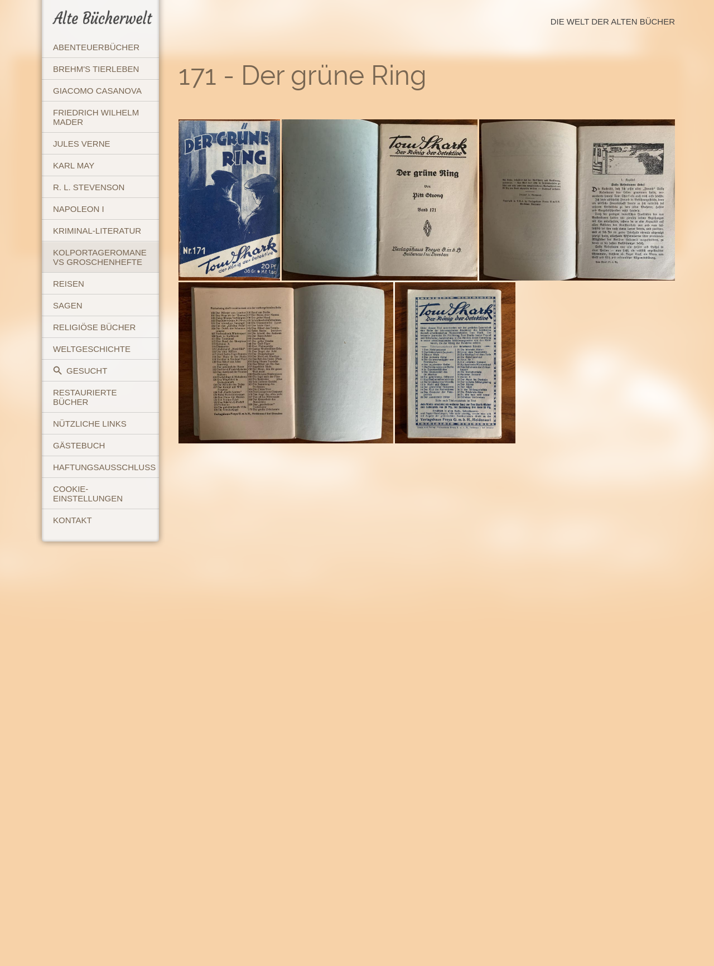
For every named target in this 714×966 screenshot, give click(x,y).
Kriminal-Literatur (97, 230)
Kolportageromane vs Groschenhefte (100, 257)
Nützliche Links (90, 423)
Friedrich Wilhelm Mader (96, 117)
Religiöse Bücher (94, 327)
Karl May (73, 165)
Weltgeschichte (92, 349)
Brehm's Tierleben (96, 69)
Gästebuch (79, 445)
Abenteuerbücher (96, 47)
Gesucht (80, 370)
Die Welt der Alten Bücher (613, 21)
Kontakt (72, 520)
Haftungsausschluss (104, 467)
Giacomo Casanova (97, 90)
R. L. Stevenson (88, 187)
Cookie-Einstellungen (88, 493)
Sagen (68, 305)
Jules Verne (81, 143)
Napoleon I (78, 209)
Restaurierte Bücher (85, 397)
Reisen (68, 283)
